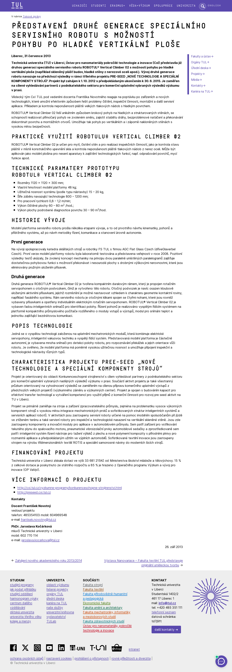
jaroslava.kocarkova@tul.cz (40, 540)
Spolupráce (163, 6)
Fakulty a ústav (201, 56)
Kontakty (197, 85)
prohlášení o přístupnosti (92, 658)
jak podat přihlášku (23, 589)
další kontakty (165, 629)
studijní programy (22, 585)
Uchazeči (79, 6)
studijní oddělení (21, 594)
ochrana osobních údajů (26, 658)
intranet (134, 649)
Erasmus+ (117, 6)
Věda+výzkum (139, 6)
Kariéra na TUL (200, 91)
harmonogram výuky (24, 598)
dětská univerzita (22, 612)
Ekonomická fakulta (96, 603)
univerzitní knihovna (60, 612)
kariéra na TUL (56, 603)
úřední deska (55, 598)
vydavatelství (56, 617)
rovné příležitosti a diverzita (131, 658)
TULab (51, 621)
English (214, 5)
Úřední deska (199, 68)
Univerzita (186, 6)
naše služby (54, 607)
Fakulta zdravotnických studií (103, 621)
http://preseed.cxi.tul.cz (34, 492)
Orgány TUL (199, 62)
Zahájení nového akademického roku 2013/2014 (48, 560)
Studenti (98, 6)
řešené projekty (57, 589)
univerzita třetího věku (25, 617)
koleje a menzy (20, 621)
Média (195, 80)
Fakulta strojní (93, 585)
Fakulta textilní (93, 589)
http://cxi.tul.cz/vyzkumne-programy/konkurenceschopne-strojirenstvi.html (69, 488)
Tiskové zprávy (32, 16)
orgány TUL (54, 594)
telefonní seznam (164, 612)
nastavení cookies (59, 658)
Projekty (196, 74)
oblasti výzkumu (57, 585)
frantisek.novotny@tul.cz (38, 519)
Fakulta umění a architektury (102, 607)
